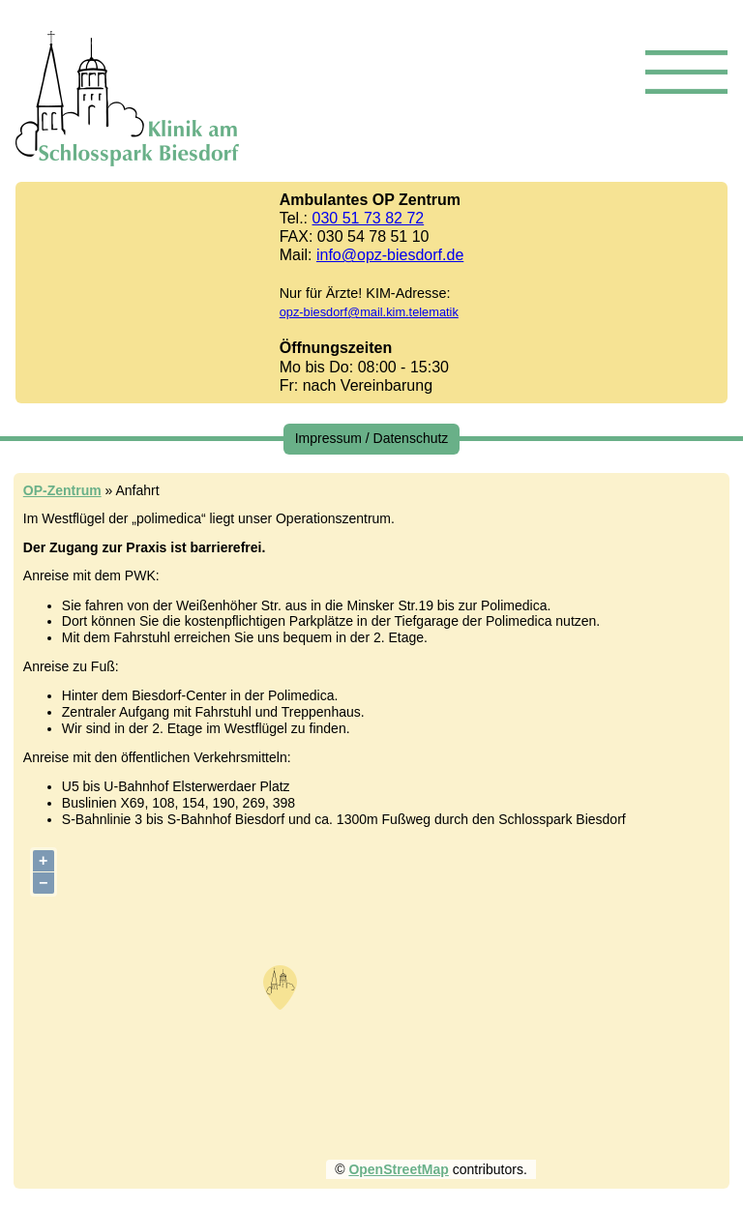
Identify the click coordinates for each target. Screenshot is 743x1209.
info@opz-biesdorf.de (389, 255)
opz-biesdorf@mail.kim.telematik (369, 312)
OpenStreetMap (398, 1169)
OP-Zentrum (62, 490)
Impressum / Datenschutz (372, 438)
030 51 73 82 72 (368, 218)
